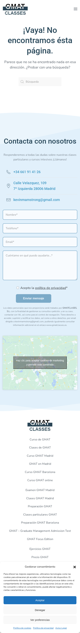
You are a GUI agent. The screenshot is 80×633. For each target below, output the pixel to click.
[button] (74, 566)
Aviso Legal (61, 628)
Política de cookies (22, 628)
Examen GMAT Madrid (40, 490)
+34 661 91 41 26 (27, 172)
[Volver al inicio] (15, 9)
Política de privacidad (43, 628)
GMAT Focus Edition (40, 539)
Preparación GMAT (40, 506)
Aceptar (40, 600)
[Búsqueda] (40, 81)
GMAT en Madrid (40, 464)
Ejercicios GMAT (40, 549)
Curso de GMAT (40, 439)
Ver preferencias (40, 619)
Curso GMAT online (40, 480)
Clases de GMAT (40, 448)
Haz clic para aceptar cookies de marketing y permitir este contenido (40, 362)
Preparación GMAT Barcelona (40, 523)
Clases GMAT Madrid (40, 498)
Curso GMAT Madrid (40, 456)
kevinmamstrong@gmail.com (36, 200)
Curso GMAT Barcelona (40, 472)
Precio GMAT (40, 557)
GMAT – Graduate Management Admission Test (40, 531)
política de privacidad (50, 288)
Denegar (40, 610)
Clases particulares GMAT (40, 515)
